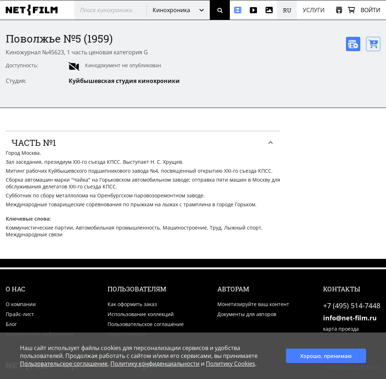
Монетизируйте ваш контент (253, 304)
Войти (370, 10)
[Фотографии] (269, 10)
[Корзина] (351, 10)
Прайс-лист (20, 314)
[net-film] (34, 10)
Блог (11, 324)
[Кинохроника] (238, 10)
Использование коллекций (141, 314)
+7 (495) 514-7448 (351, 305)
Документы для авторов (246, 314)
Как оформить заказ (132, 304)
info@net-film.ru (350, 318)
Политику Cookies (230, 364)
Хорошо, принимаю (326, 356)
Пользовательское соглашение (146, 324)
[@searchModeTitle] (107, 10)
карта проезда (341, 328)
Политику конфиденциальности (154, 364)
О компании (21, 304)
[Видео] (253, 10)
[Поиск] (220, 10)
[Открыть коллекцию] (339, 10)
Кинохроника (171, 10)
